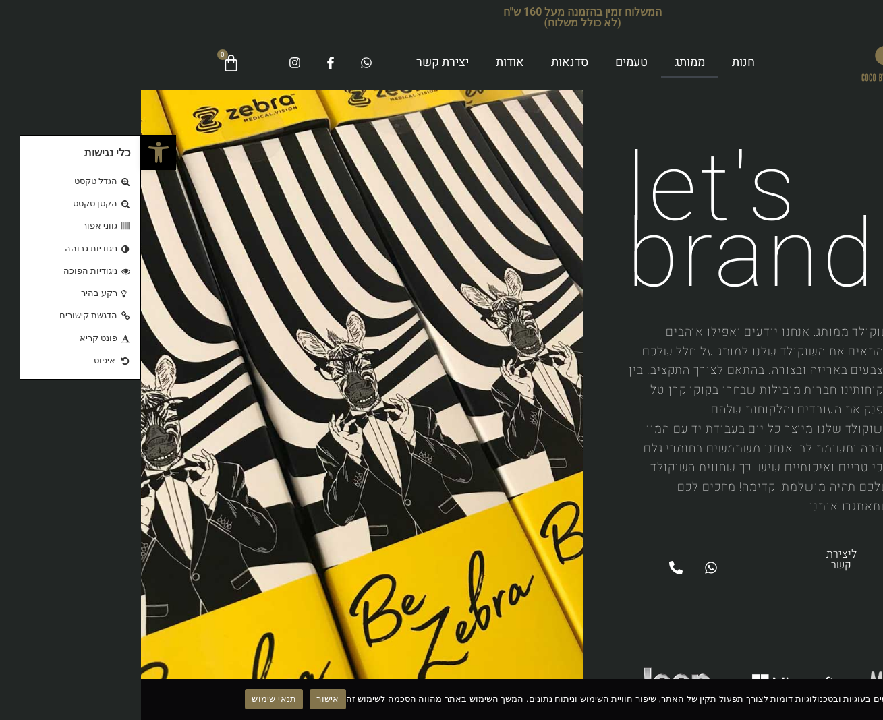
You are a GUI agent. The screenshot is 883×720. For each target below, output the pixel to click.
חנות (602, 62)
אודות (369, 62)
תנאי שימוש (133, 699)
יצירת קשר (301, 62)
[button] (17, 152)
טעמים (490, 62)
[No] (861, 698)
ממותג (549, 62)
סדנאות (428, 62)
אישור (186, 699)
